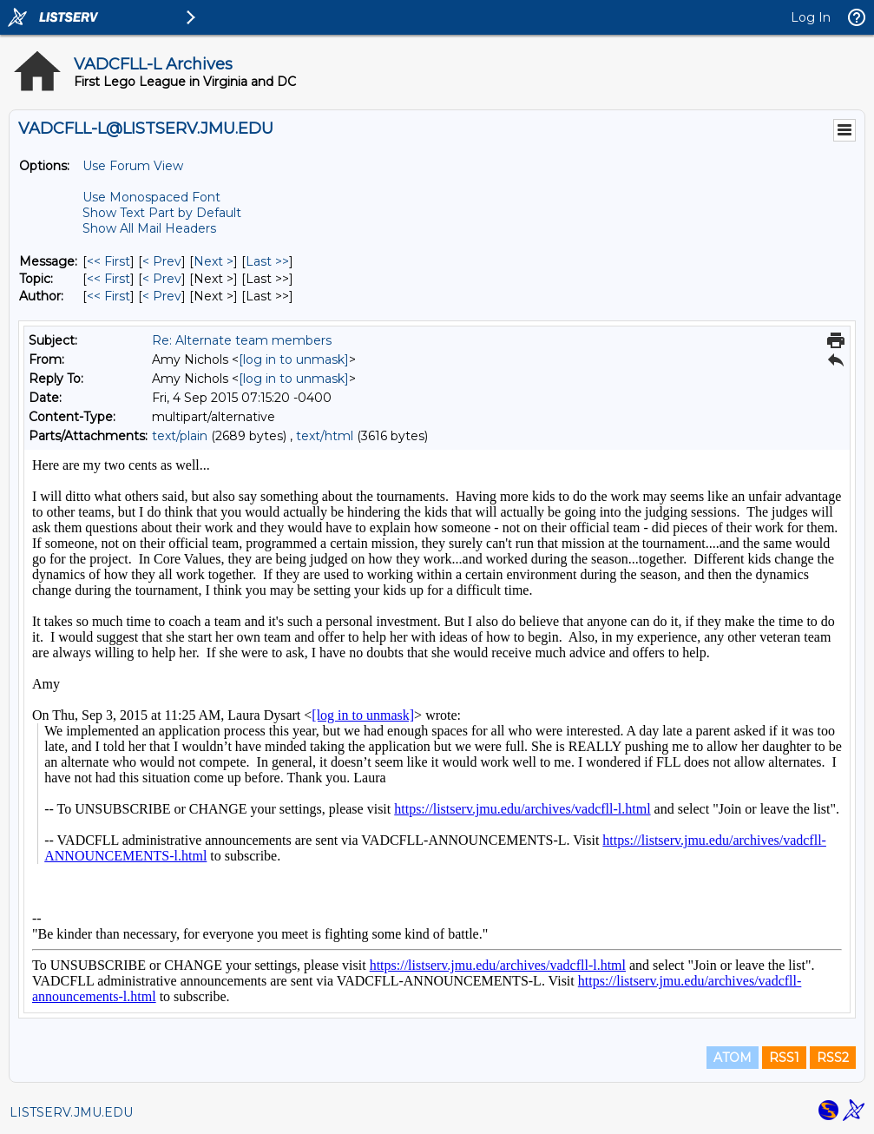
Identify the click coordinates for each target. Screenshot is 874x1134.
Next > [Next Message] (213, 261)
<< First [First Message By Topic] (108, 279)
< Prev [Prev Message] (161, 261)
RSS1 (784, 1057)
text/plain (179, 436)
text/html (324, 436)
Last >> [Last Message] (267, 261)
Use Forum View (132, 166)
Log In (811, 17)
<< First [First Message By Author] (108, 296)
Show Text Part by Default (161, 213)
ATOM (732, 1057)
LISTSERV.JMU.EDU (71, 1112)
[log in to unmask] (294, 359)
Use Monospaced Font (151, 197)
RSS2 (833, 1057)
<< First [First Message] (108, 261)
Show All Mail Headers (149, 228)
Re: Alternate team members (242, 340)
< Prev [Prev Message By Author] (161, 296)
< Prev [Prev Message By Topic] (161, 279)
